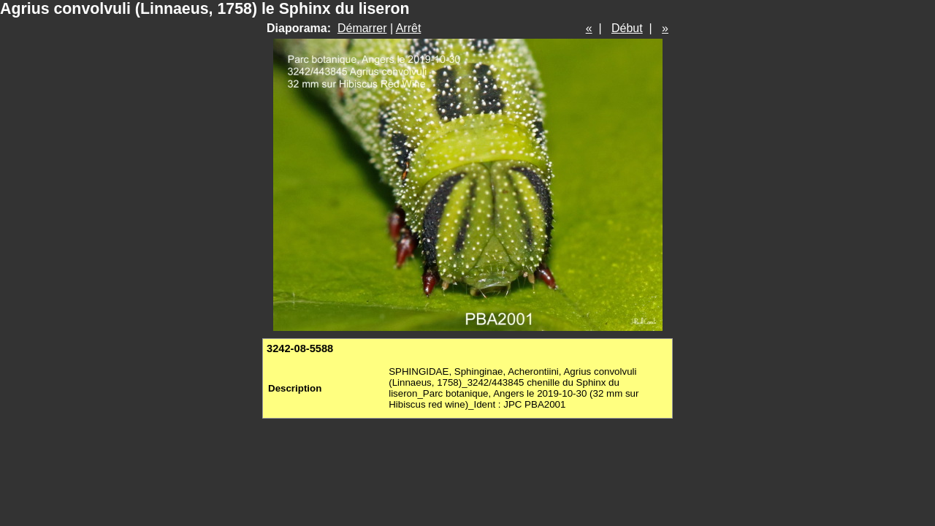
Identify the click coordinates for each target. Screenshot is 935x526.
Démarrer (362, 28)
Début (627, 28)
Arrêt (408, 28)
